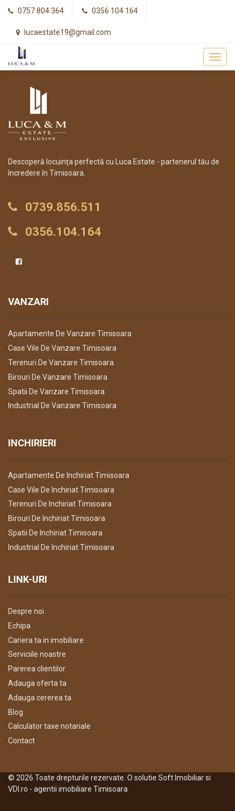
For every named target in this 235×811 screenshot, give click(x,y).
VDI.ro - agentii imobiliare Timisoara (68, 789)
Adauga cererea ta (39, 697)
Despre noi (26, 611)
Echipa (19, 625)
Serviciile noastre (37, 654)
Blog (15, 712)
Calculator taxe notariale (49, 726)
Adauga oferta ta (37, 683)
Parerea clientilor (36, 668)
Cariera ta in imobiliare (46, 640)
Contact (21, 740)
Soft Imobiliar (181, 777)
